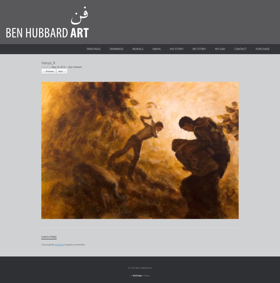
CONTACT (240, 49)
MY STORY (199, 49)
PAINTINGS (94, 49)
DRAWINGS (116, 49)
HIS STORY (176, 49)
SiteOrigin (137, 275)
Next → (61, 71)
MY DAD (220, 49)
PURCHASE (263, 49)
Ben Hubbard (75, 67)
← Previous (48, 71)
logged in (59, 244)
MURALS (138, 49)
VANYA (156, 49)
